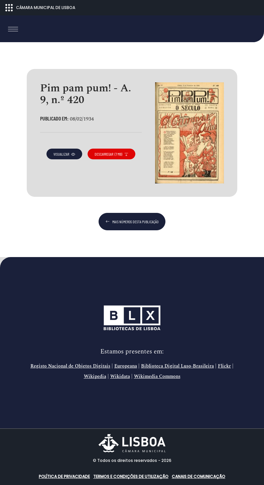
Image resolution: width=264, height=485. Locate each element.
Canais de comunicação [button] (198, 476)
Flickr (224, 366)
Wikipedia (95, 376)
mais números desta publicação (132, 221)
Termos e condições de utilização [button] (130, 476)
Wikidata (120, 376)
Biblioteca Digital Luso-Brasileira (177, 366)
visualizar (64, 154)
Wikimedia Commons (157, 376)
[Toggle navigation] (13, 29)
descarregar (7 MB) (111, 154)
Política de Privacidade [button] (64, 476)
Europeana (125, 366)
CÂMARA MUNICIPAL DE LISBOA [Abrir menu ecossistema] (40, 7)
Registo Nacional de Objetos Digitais (70, 366)
